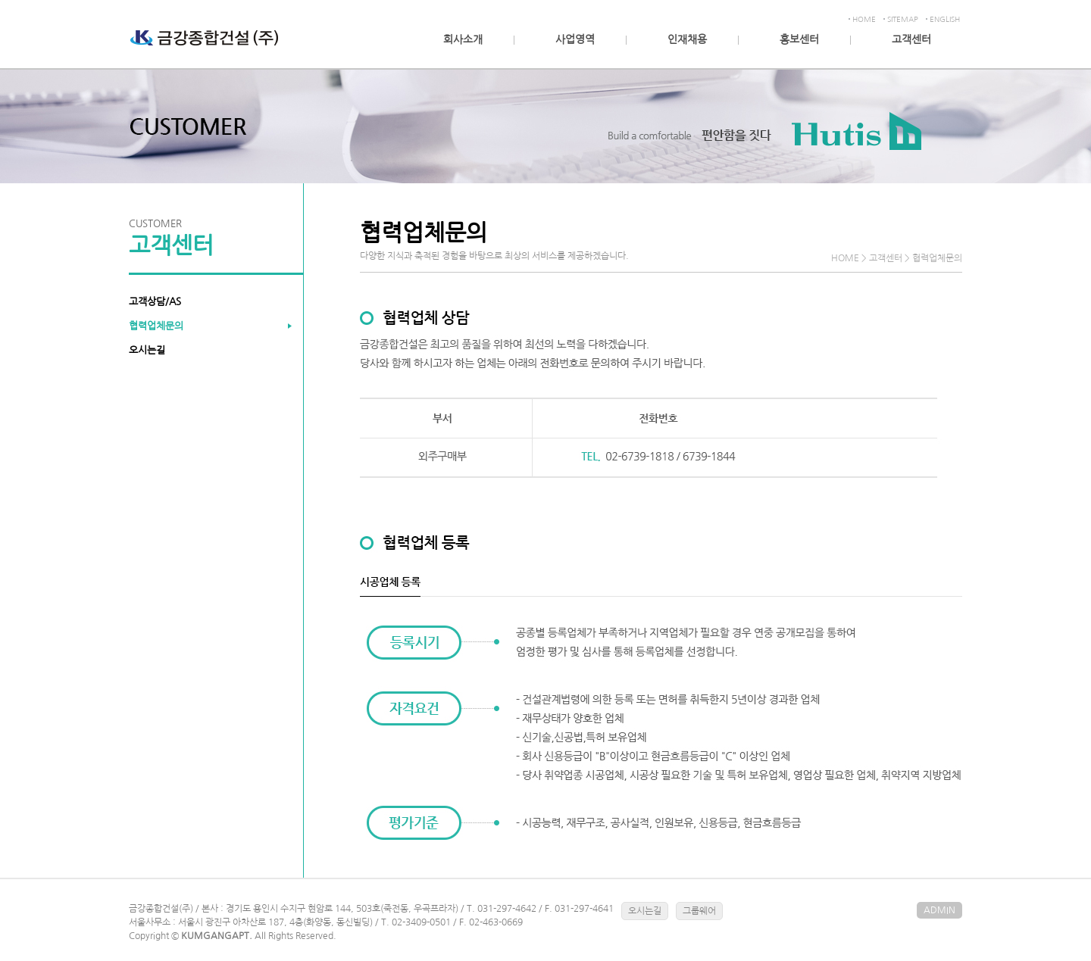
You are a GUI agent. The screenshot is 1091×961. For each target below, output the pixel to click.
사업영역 (575, 39)
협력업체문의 (156, 326)
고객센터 (911, 39)
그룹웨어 (699, 911)
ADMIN (939, 910)
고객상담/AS (155, 302)
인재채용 (687, 39)
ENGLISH (945, 19)
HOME (864, 19)
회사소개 (463, 39)
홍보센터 (799, 39)
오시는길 (147, 350)
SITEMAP (902, 19)
